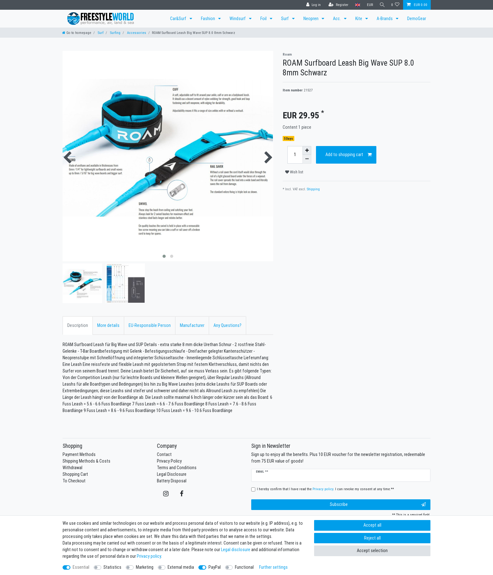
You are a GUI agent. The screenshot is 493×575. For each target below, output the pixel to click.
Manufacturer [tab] (192, 325)
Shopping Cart (75, 474)
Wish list (294, 172)
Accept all (372, 525)
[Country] (356, 5)
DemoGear (416, 18)
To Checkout (74, 481)
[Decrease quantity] (306, 159)
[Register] (337, 5)
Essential (81, 567)
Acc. (337, 18)
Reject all (372, 538)
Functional (244, 567)
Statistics (112, 567)
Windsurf (238, 18)
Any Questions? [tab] (227, 325)
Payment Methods (79, 454)
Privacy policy (149, 556)
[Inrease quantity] (306, 150)
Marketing (144, 567)
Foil (264, 18)
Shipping (313, 189)
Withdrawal (72, 467)
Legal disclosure (235, 549)
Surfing (114, 32)
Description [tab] (77, 325)
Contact (164, 454)
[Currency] (368, 5)
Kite (359, 18)
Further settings (273, 567)
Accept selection (372, 550)
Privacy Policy (169, 461)
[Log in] (312, 5)
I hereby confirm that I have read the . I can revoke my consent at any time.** (325, 489)
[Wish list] (395, 5)
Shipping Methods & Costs (86, 461)
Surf (285, 18)
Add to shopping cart (348, 155)
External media (181, 567)
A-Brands (385, 18)
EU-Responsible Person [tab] (150, 325)
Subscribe (378, 504)
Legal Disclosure (171, 474)
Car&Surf (178, 18)
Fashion (208, 18)
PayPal (214, 567)
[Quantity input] (294, 155)
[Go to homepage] (76, 32)
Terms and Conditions (177, 467)
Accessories (136, 32)
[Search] (381, 5)
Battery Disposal (171, 481)
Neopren (311, 18)
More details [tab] (108, 325)
